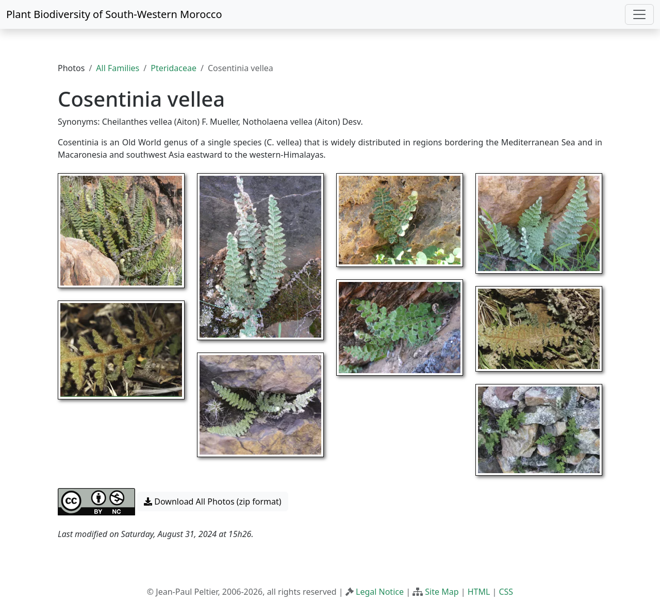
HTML (479, 591)
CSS (506, 591)
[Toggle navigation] (639, 14)
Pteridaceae (173, 68)
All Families (117, 68)
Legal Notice (380, 591)
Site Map (441, 591)
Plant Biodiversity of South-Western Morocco (114, 14)
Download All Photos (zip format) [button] (212, 501)
